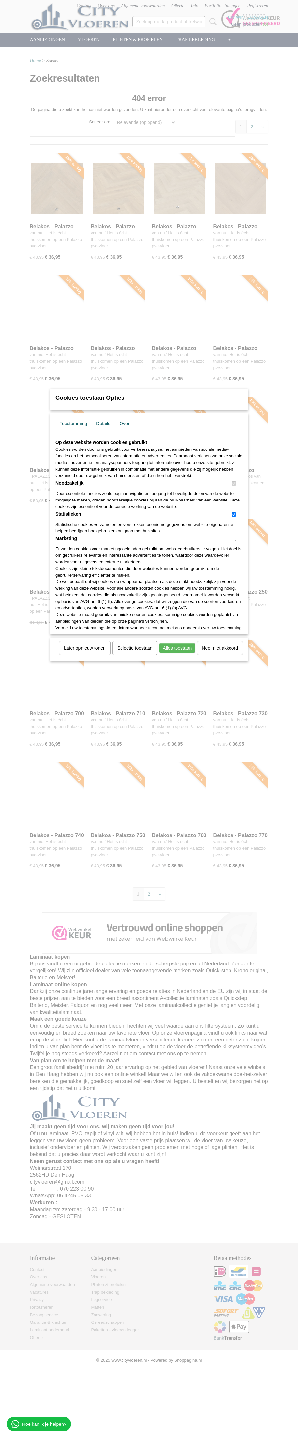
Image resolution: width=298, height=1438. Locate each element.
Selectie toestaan (134, 648)
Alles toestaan (177, 648)
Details (103, 423)
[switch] (234, 483)
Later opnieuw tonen (85, 648)
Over (124, 423)
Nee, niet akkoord (220, 648)
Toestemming (73, 423)
